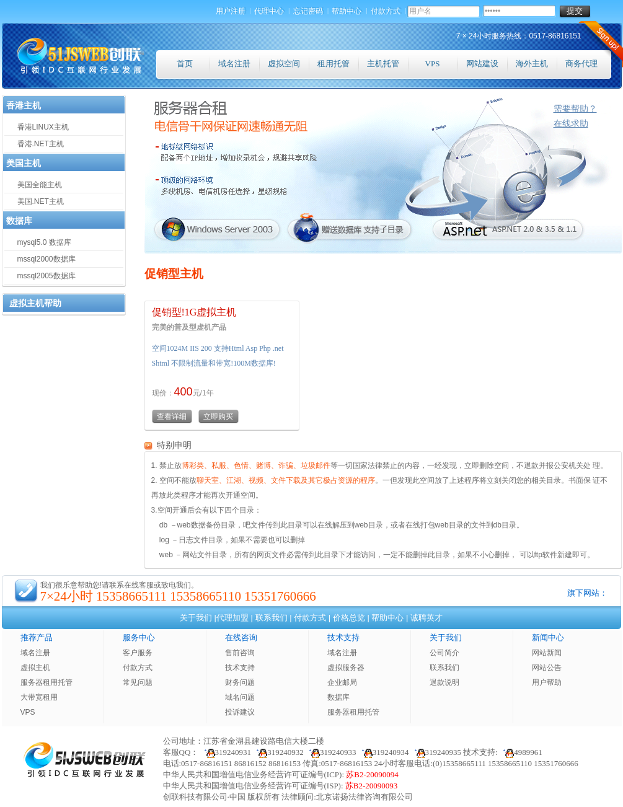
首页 (185, 63)
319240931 (224, 752)
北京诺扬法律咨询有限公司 (364, 796)
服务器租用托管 (46, 682)
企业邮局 (342, 682)
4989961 (521, 752)
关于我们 (196, 617)
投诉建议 (240, 712)
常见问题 (137, 682)
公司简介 (444, 652)
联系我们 (271, 617)
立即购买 (218, 416)
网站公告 (547, 667)
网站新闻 (547, 652)
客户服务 (137, 652)
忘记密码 (308, 11)
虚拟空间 (284, 63)
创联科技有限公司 (195, 796)
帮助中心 (347, 11)
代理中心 (269, 11)
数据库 (338, 697)
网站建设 (482, 63)
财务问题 (240, 682)
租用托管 (333, 63)
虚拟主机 (35, 667)
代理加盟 (232, 617)
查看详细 (172, 416)
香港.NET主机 (40, 143)
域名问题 (240, 697)
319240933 (331, 752)
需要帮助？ (575, 108)
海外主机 (532, 63)
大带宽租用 (39, 697)
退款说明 (444, 682)
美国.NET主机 (40, 201)
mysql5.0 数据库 (44, 242)
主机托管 (383, 63)
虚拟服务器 (346, 667)
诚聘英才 (426, 617)
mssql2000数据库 (46, 259)
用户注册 (231, 11)
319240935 (436, 752)
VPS (432, 63)
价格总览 (349, 617)
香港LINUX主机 (43, 127)
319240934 (383, 752)
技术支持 (240, 667)
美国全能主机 (39, 184)
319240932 (278, 752)
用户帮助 (547, 682)
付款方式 (386, 11)
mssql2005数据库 (46, 275)
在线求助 (571, 123)
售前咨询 (240, 652)
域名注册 (234, 63)
